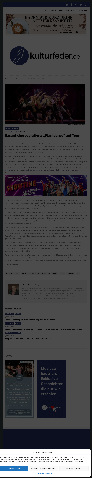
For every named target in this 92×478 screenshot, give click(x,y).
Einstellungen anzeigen (74, 468)
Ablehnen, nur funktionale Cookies (43, 468)
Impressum (48, 474)
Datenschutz (40, 474)
